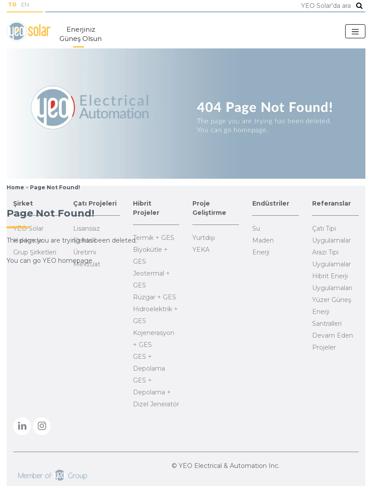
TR (12, 4)
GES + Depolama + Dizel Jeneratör (156, 392)
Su (256, 228)
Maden (263, 240)
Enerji (260, 252)
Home (15, 187)
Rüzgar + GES (154, 297)
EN (25, 4)
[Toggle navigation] (355, 31)
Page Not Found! (55, 187)
